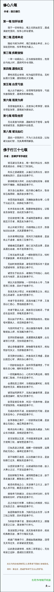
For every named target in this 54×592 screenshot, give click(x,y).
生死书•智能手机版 (41, 580)
